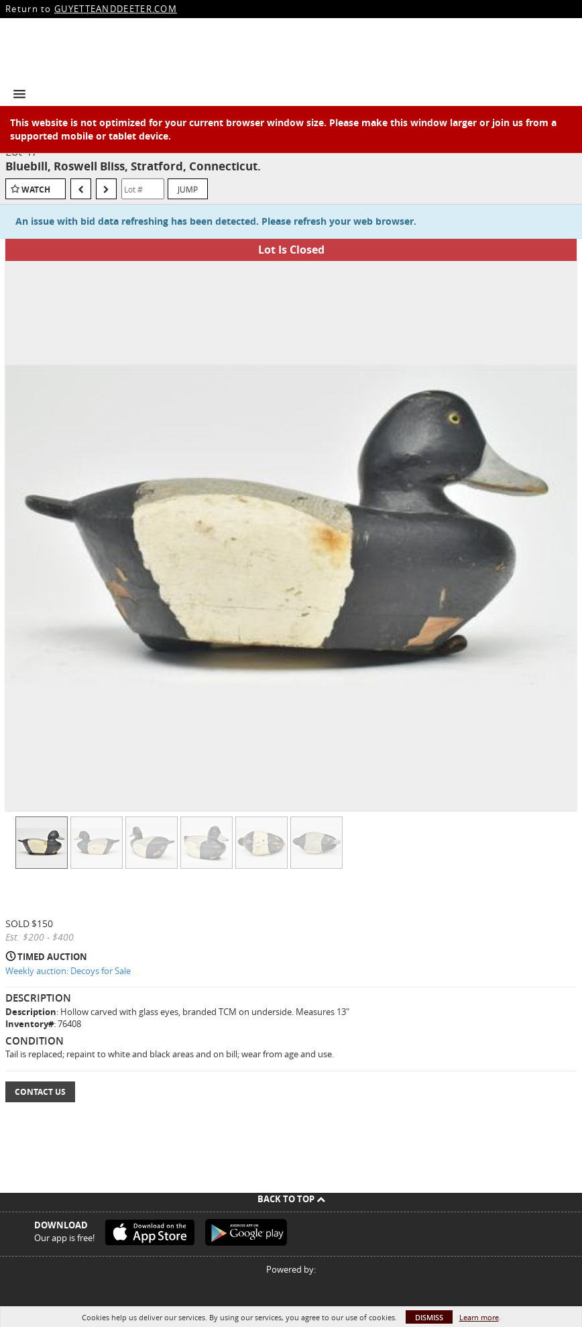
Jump (188, 189)
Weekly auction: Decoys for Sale (68, 971)
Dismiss (429, 1317)
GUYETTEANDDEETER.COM (115, 9)
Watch (35, 189)
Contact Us (40, 1092)
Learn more (479, 1317)
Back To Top (291, 1199)
